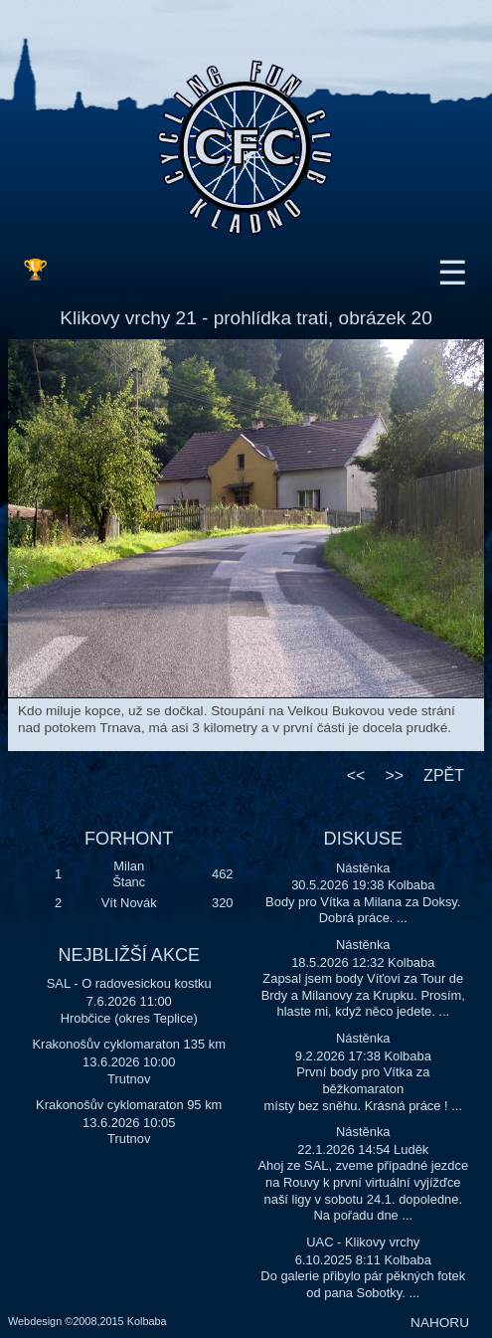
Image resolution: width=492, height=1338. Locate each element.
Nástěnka (363, 867)
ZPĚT (443, 775)
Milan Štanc (128, 874)
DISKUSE (363, 839)
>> (394, 775)
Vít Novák (129, 902)
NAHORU (439, 1322)
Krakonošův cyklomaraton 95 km (129, 1104)
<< (356, 775)
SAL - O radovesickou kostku (129, 983)
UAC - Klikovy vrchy (362, 1242)
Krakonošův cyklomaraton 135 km (129, 1044)
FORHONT (128, 839)
